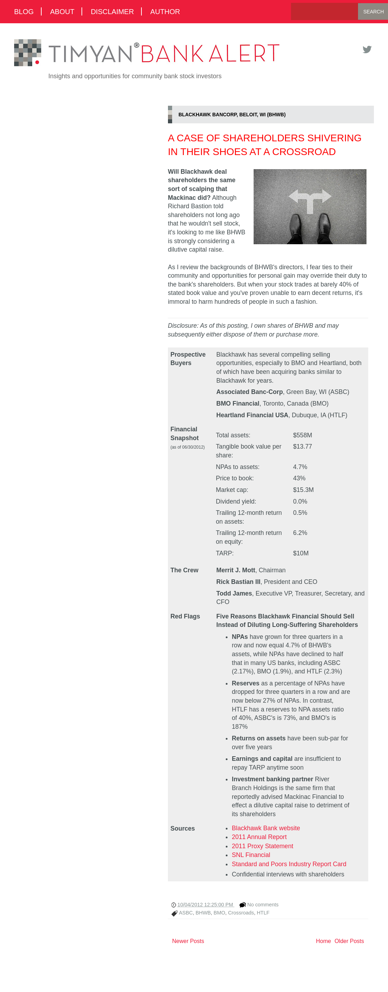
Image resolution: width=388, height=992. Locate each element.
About (62, 11)
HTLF (263, 913)
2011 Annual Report (259, 836)
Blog (24, 11)
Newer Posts (188, 941)
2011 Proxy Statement (262, 846)
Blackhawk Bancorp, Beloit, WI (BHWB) (232, 114)
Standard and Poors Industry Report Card (289, 864)
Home (323, 941)
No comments (263, 904)
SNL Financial (251, 854)
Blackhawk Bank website (266, 828)
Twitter (367, 50)
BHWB (203, 913)
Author (165, 11)
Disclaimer (112, 11)
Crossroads (241, 913)
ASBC (186, 913)
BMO (219, 913)
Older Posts (349, 941)
